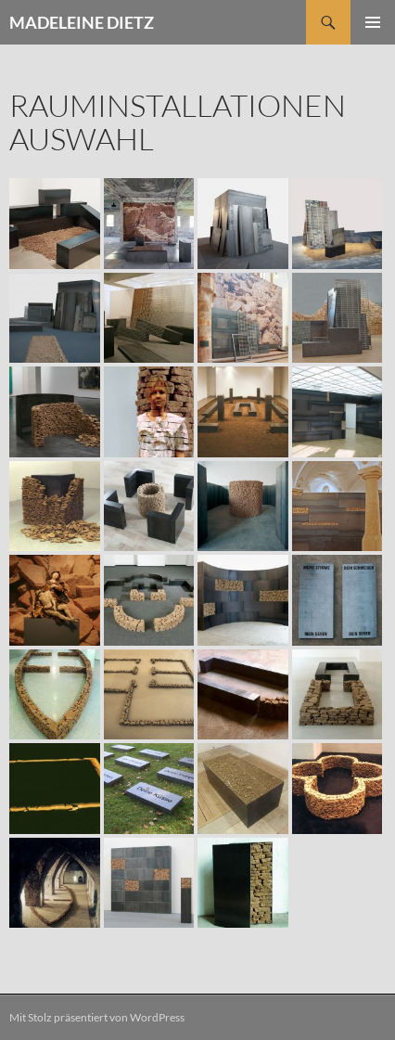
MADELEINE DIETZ (81, 22)
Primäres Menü (372, 22)
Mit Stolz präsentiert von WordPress (97, 1017)
